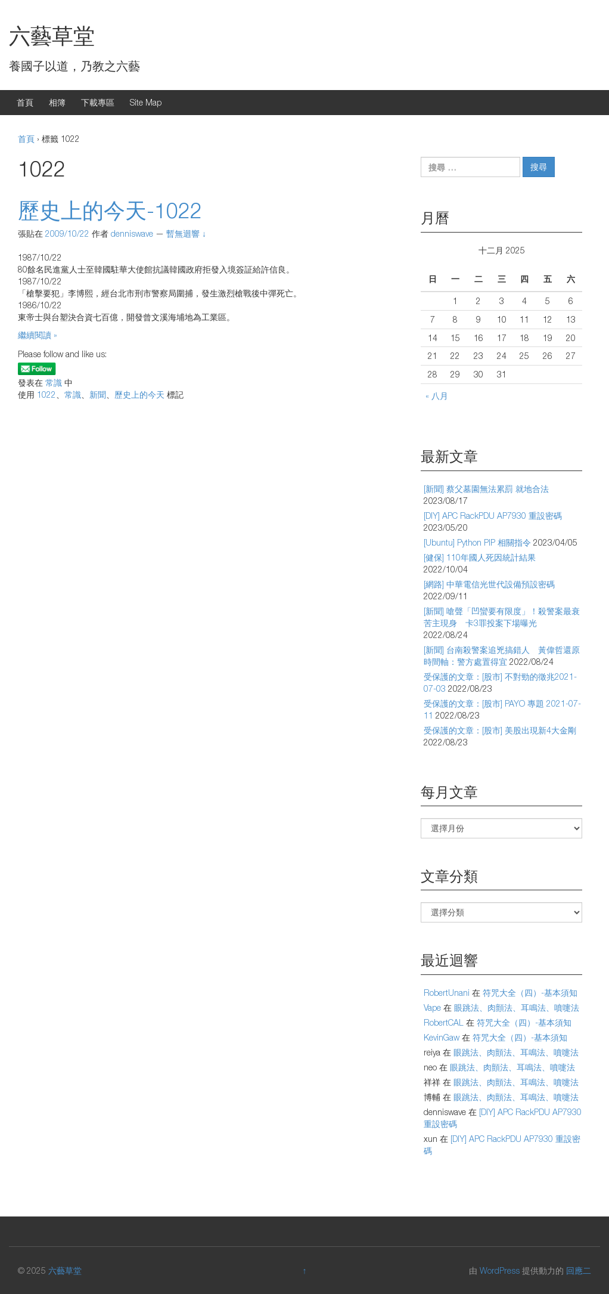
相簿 (57, 102)
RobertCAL (444, 1022)
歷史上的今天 (139, 394)
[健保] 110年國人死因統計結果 (480, 557)
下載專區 (97, 102)
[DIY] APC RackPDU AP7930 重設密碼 (493, 515)
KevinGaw (441, 1037)
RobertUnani (447, 992)
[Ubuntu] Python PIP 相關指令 (477, 542)
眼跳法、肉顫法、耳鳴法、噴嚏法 (516, 1007)
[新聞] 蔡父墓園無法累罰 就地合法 (486, 489)
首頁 (25, 102)
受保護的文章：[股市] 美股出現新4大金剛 (500, 730)
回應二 (578, 1270)
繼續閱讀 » (37, 335)
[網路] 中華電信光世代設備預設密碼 (489, 584)
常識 (53, 382)
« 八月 (436, 396)
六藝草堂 (52, 35)
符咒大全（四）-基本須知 (530, 992)
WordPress (500, 1270)
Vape (432, 1007)
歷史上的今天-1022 (110, 210)
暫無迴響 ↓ (186, 233)
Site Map (145, 102)
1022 (46, 394)
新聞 (97, 394)
